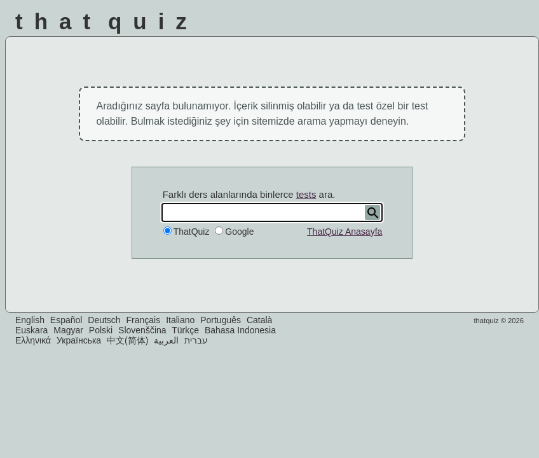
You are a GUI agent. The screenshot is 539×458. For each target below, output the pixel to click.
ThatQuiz (192, 231)
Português (220, 320)
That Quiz (106, 21)
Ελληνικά (33, 340)
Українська (79, 340)
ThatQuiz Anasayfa (344, 231)
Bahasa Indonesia (240, 330)
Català (259, 320)
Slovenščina (142, 330)
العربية (166, 340)
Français (143, 320)
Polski (101, 330)
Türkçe (185, 330)
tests (306, 194)
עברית (196, 340)
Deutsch (104, 320)
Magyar (68, 330)
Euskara (31, 330)
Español (66, 320)
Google (239, 231)
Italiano (180, 320)
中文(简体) (127, 340)
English (29, 320)
